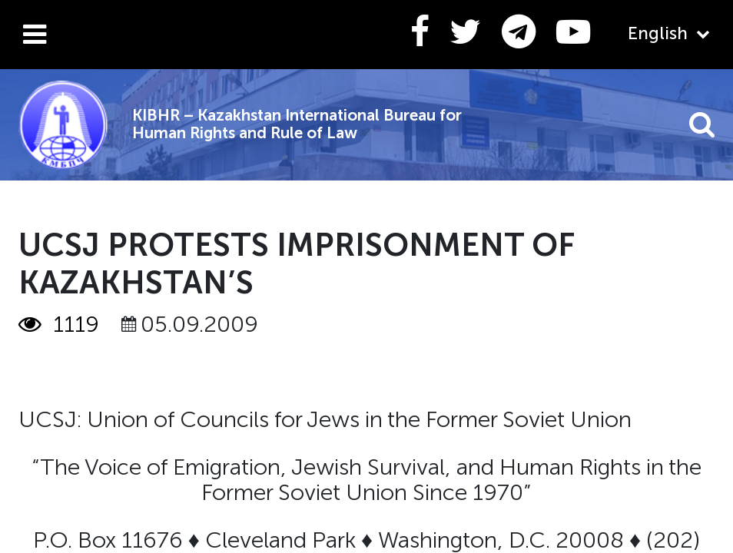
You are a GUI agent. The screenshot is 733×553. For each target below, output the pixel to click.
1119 (58, 324)
